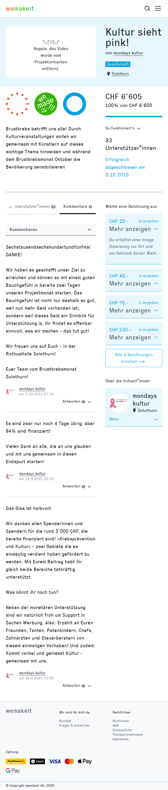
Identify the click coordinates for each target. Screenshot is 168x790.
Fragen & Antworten (74, 725)
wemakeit (19, 710)
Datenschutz (122, 730)
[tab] (34, 207)
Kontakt (65, 721)
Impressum (121, 739)
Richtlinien (121, 721)
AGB (116, 725)
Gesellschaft (118, 64)
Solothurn (120, 73)
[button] (147, 8)
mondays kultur (128, 53)
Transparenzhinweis (128, 735)
